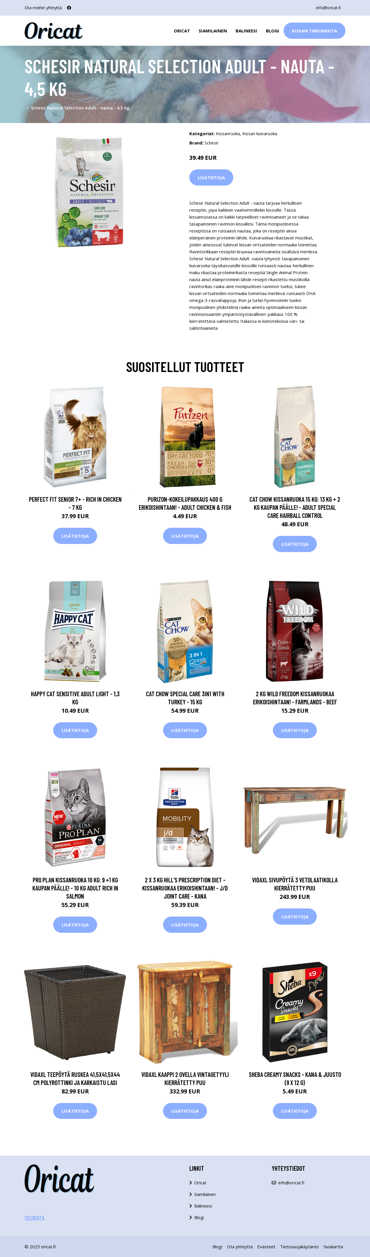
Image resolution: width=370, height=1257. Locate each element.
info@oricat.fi (328, 7)
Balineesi (246, 31)
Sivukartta (333, 1246)
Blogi (272, 31)
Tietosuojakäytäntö (299, 1246)
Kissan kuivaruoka (259, 133)
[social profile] (69, 7)
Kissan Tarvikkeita (314, 31)
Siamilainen (213, 31)
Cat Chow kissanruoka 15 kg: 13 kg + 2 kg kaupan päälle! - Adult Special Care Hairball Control (294, 507)
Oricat (182, 31)
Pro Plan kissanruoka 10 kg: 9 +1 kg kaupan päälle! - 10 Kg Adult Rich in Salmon (75, 888)
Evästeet (266, 1246)
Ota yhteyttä (240, 1246)
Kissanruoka (228, 133)
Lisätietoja (211, 177)
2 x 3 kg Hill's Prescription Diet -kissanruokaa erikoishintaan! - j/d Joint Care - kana (185, 888)
